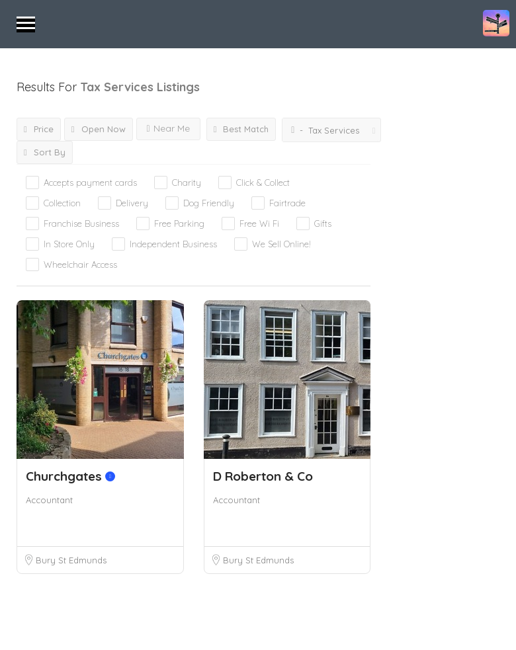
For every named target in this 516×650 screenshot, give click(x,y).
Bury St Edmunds (71, 560)
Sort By (44, 152)
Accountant (49, 500)
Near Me (168, 128)
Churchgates (70, 476)
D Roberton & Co (263, 476)
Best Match (241, 129)
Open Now (98, 129)
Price (39, 129)
